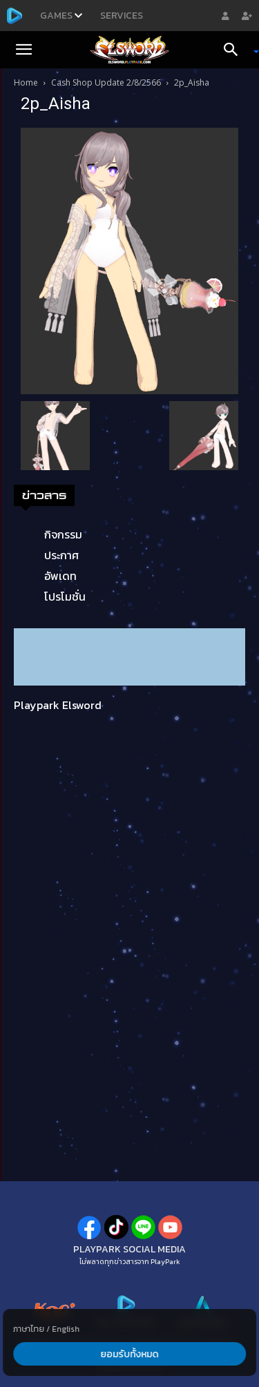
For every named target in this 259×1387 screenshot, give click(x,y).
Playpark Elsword (58, 705)
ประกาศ (61, 555)
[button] (23, 49)
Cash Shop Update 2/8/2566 (106, 82)
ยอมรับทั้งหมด (130, 1354)
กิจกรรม (63, 534)
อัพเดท (60, 576)
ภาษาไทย (28, 1329)
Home (26, 82)
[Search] (235, 49)
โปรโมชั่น (65, 596)
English (65, 1329)
